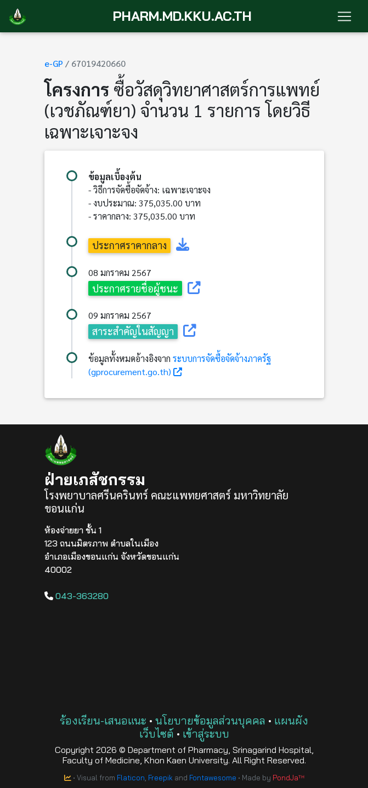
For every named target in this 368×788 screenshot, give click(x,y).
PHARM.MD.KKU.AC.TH (182, 16)
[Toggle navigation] (344, 16)
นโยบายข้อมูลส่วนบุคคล (210, 720)
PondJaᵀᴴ (288, 777)
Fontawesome (212, 777)
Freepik (160, 777)
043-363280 (76, 595)
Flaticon (131, 777)
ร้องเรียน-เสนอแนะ (103, 720)
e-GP (53, 63)
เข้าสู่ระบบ (206, 733)
